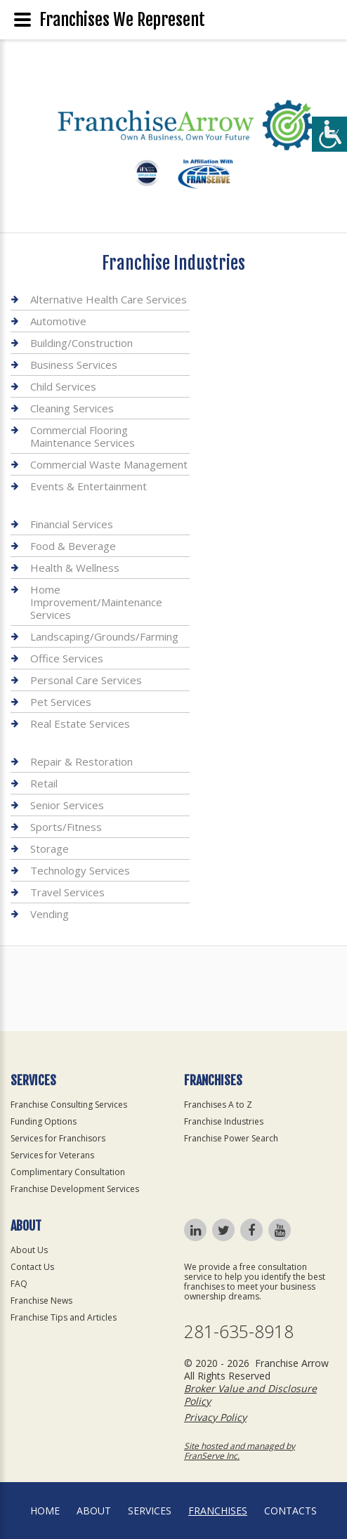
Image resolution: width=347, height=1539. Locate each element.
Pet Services (60, 702)
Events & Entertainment (88, 486)
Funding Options (44, 1121)
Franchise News (41, 1300)
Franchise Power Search (231, 1138)
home (45, 1510)
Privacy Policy (215, 1417)
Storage (49, 848)
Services (149, 1510)
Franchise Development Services (75, 1189)
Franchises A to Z (218, 1105)
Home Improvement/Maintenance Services (96, 602)
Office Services (66, 658)
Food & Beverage (73, 546)
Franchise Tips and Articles (64, 1317)
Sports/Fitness (66, 827)
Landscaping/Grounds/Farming (104, 636)
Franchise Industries (223, 1121)
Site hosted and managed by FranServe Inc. (239, 1451)
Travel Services (67, 892)
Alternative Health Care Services (108, 299)
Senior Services (67, 805)
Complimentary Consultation (68, 1172)
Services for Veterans (52, 1155)
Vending (49, 914)
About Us (29, 1250)
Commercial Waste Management (109, 464)
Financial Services (71, 524)
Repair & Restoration (81, 761)
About (94, 1510)
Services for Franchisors (58, 1138)
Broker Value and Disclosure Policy (250, 1395)
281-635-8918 (239, 1331)
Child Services (63, 386)
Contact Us (32, 1267)
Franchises (217, 1510)
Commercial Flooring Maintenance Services (82, 436)
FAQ (19, 1284)
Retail (44, 783)
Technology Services (80, 870)
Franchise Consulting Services (69, 1105)
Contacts (290, 1510)
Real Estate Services (80, 723)
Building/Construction (81, 343)
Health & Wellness (74, 568)
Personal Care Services (86, 680)
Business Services (73, 365)
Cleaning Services (72, 408)
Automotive (58, 321)
